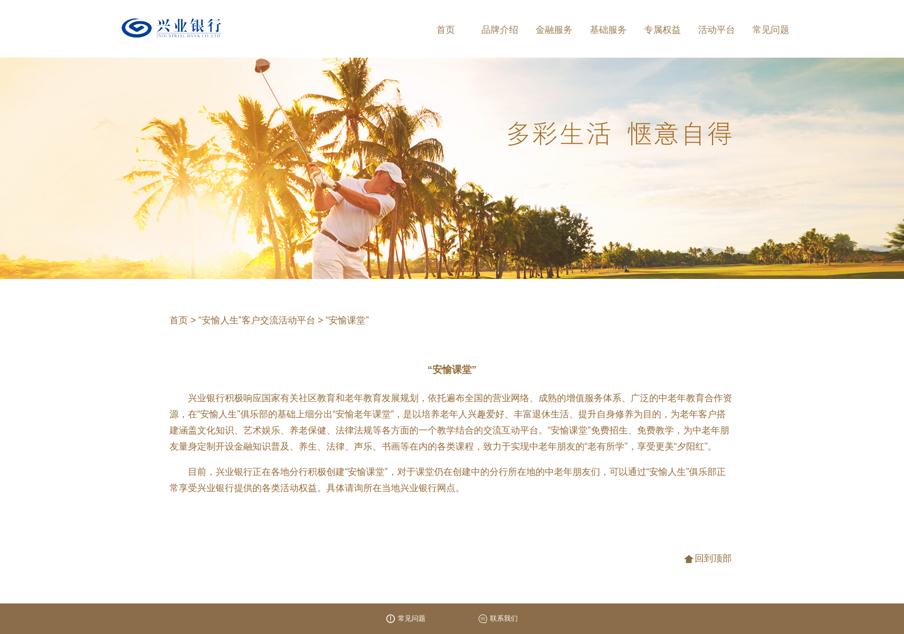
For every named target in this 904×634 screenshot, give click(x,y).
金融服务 (554, 30)
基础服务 (608, 30)
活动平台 (716, 30)
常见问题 (770, 30)
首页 (445, 30)
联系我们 (498, 618)
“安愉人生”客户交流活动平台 (258, 320)
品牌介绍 (499, 30)
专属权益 (662, 30)
